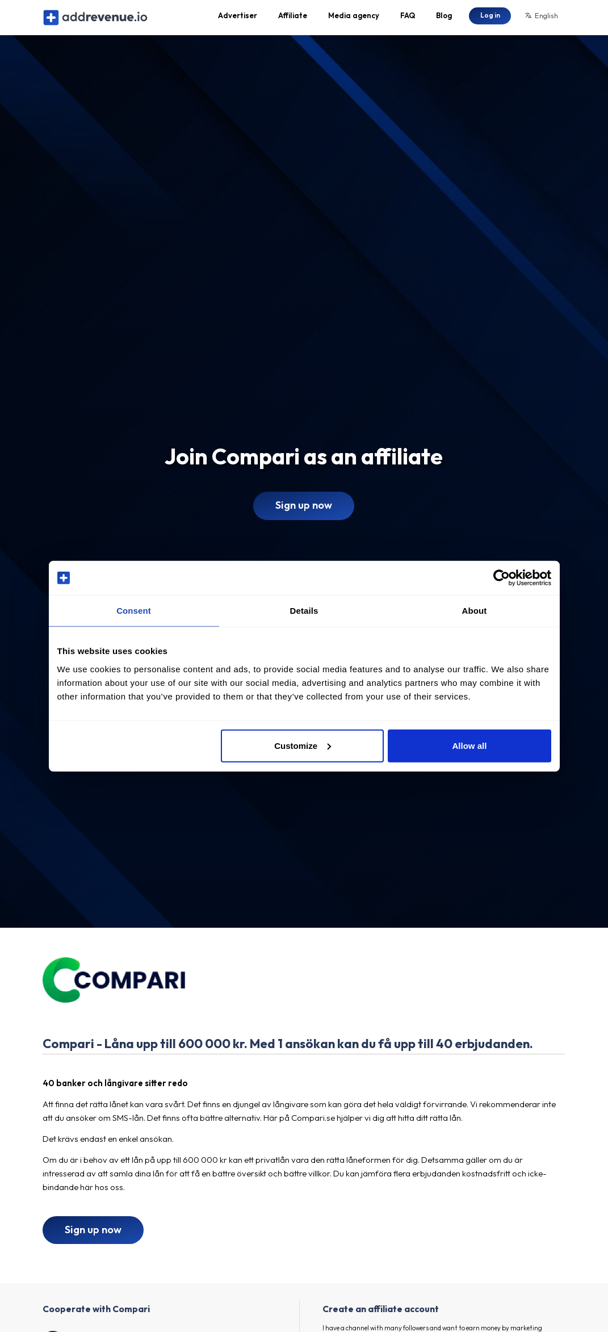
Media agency (353, 20)
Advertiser (237, 20)
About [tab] (474, 610)
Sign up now (303, 515)
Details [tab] (304, 610)
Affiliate (292, 20)
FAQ (407, 20)
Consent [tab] (133, 610)
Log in (490, 19)
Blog (444, 20)
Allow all (469, 745)
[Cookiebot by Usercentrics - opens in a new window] (501, 578)
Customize (302, 745)
